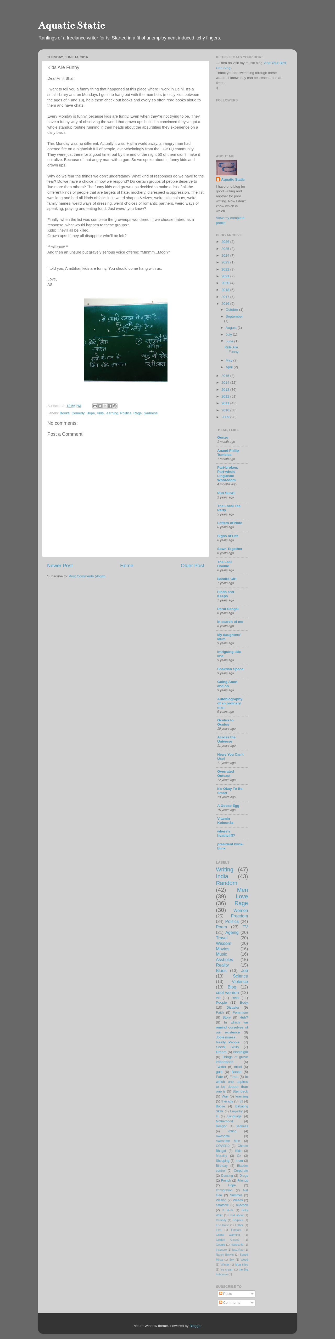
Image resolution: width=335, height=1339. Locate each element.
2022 (225, 269)
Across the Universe (226, 739)
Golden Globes (227, 1239)
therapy (227, 1101)
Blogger (195, 1326)
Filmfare (236, 1229)
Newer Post (60, 565)
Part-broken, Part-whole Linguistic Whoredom (227, 474)
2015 (225, 376)
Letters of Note (229, 523)
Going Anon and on (227, 684)
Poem (221, 926)
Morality (221, 1156)
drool (238, 1067)
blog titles (241, 1264)
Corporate (241, 1171)
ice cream (227, 1269)
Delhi (235, 998)
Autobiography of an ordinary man (229, 703)
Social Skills (227, 1047)
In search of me (230, 622)
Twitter (221, 1067)
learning (112, 413)
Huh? (243, 1017)
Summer (236, 1195)
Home (126, 565)
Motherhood (224, 1121)
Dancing (227, 1175)
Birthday (222, 1166)
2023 (225, 262)
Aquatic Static (71, 25)
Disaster (232, 1007)
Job (244, 970)
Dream (221, 1052)
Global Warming (228, 1234)
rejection (242, 1205)
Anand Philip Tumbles (228, 453)
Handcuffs (237, 1244)
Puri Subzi (225, 493)
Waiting (221, 1200)
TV (245, 926)
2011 (225, 403)
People (221, 1002)
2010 (225, 410)
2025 (225, 249)
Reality (222, 965)
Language (234, 1116)
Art (218, 998)
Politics (125, 413)
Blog (232, 987)
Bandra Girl (227, 579)
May (229, 360)
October (232, 310)
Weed (244, 1259)
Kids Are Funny (232, 349)
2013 (225, 390)
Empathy (236, 1111)
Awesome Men (228, 1141)
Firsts (234, 1077)
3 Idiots (227, 1210)
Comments (229, 1302)
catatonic (222, 1205)
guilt (219, 1072)
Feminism (240, 1012)
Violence (240, 981)
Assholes (224, 959)
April (230, 367)
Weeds (238, 1200)
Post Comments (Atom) (87, 576)
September (234, 316)
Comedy (77, 413)
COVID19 (223, 1146)
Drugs (243, 1175)
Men (242, 890)
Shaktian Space (230, 669)
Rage (137, 413)
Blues (221, 970)
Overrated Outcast (225, 773)
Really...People (227, 1042)
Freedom (239, 915)
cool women (227, 992)
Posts (225, 1294)
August (232, 328)
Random (226, 883)
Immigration (224, 1190)
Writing (224, 869)
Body (244, 1002)
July (229, 334)
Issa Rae (237, 1249)
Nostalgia (240, 1052)
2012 (225, 396)
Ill (217, 1116)
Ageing (231, 932)
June (230, 341)
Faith (220, 1012)
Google (220, 1244)
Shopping (222, 1161)
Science (240, 976)
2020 (225, 283)
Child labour (236, 1215)
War (225, 1096)
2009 (225, 417)
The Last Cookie (224, 564)
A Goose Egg (228, 806)
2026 (225, 242)
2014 (225, 382)
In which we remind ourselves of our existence (232, 1027)
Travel (221, 937)
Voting (231, 1131)
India (222, 876)
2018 (225, 290)
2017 (225, 297)
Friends (242, 1180)
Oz (239, 1156)
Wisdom (223, 943)
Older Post (192, 565)
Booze (220, 1106)
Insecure (221, 1249)
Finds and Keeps (225, 594)
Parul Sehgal (228, 609)
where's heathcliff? (226, 833)
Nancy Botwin (225, 1254)
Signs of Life (227, 536)
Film (218, 1229)
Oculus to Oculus (225, 722)
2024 (225, 255)
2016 (225, 304)
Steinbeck (240, 1091)
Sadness (151, 413)
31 (241, 1101)
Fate (219, 1077)
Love (242, 896)
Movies (222, 948)
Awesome (223, 1136)
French (226, 1180)
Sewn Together (229, 549)
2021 (225, 276)
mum (239, 1161)
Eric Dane (222, 1225)
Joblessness (225, 1037)
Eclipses (238, 1220)
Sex (231, 1259)
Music (221, 954)
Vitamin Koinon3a (225, 821)
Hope (90, 413)
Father (239, 1225)
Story (226, 1017)
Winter (225, 1264)
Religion (221, 1126)
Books (65, 413)
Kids (100, 413)
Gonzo (222, 437)
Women (240, 910)
